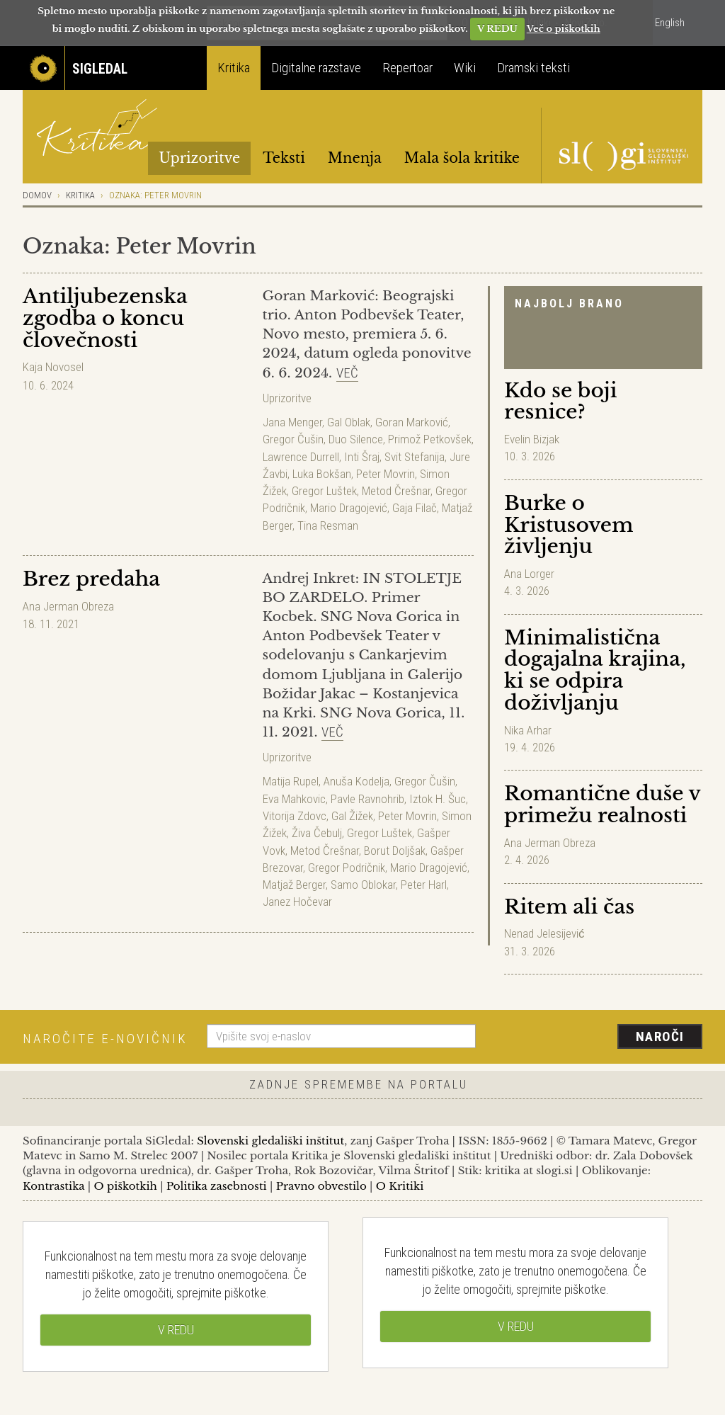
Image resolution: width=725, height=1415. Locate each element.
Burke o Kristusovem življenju (568, 525)
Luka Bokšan (321, 474)
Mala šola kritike (462, 157)
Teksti (284, 157)
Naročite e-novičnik (105, 1038)
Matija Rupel (291, 781)
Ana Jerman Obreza (549, 843)
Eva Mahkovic (294, 799)
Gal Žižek (352, 816)
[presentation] (597, 1037)
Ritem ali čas (569, 906)
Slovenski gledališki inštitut (270, 1140)
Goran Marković (411, 422)
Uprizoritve (199, 157)
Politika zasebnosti (216, 1186)
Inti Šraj (361, 457)
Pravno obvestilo (321, 1186)
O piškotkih (124, 1186)
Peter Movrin (385, 474)
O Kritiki (400, 1186)
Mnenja (355, 157)
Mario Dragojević (348, 508)
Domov (37, 195)
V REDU (497, 29)
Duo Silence (356, 439)
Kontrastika (54, 1186)
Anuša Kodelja (356, 781)
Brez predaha (91, 579)
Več (347, 373)
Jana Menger (292, 422)
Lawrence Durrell (301, 457)
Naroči (660, 1036)
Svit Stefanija (414, 457)
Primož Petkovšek (430, 439)
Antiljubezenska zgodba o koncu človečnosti (105, 318)
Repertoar (407, 67)
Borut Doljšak (395, 850)
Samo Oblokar (363, 884)
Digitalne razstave (316, 67)
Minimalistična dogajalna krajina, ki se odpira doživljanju (594, 670)
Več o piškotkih (563, 29)
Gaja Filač (414, 508)
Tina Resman (327, 525)
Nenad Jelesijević (544, 933)
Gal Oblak (348, 422)
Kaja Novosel (53, 367)
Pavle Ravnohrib (367, 799)
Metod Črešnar (396, 491)
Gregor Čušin (293, 439)
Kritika (233, 67)
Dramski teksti (533, 67)
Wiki (465, 67)
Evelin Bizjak (531, 439)
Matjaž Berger (294, 884)
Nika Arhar (528, 730)
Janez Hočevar (297, 901)
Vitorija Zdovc (294, 816)
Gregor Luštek (324, 491)
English (670, 22)
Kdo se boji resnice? (560, 401)
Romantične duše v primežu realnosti (602, 804)
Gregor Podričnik (346, 867)
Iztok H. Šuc (437, 799)
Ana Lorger (529, 574)
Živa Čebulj (317, 833)
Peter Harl (424, 884)
